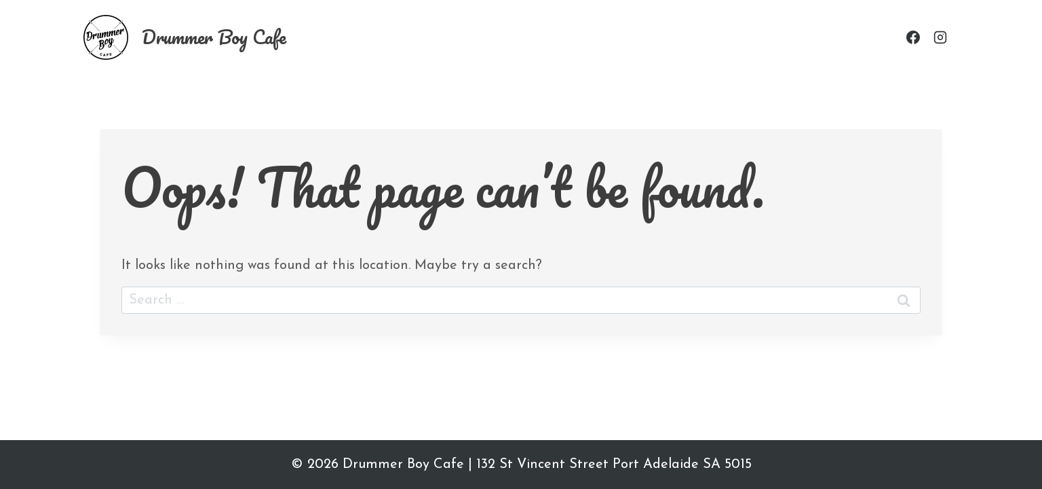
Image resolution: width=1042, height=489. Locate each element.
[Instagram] (940, 37)
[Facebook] (913, 37)
